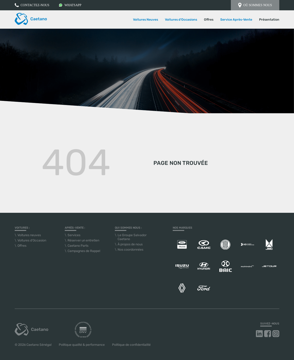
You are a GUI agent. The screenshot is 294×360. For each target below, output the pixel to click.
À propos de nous (130, 244)
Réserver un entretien (83, 240)
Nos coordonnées (130, 250)
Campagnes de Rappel (84, 251)
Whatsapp (70, 5)
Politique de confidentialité (131, 345)
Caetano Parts (78, 246)
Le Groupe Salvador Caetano (132, 237)
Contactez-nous (32, 5)
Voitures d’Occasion (31, 240)
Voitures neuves (29, 235)
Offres (208, 20)
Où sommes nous (255, 5)
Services (74, 235)
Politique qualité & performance (82, 345)
